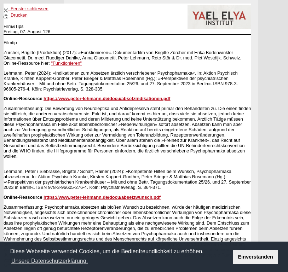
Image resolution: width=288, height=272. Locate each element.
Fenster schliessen (26, 8)
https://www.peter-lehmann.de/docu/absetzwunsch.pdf (102, 197)
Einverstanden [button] (255, 257)
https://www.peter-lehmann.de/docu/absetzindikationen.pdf (107, 98)
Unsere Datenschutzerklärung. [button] (49, 261)
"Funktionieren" (66, 63)
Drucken (16, 15)
